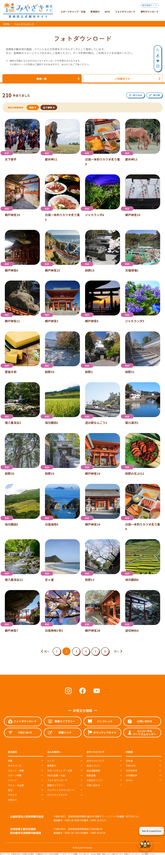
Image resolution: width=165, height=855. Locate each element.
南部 (32, 107)
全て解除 (49, 107)
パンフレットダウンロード (60, 790)
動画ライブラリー (56, 785)
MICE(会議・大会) (56, 775)
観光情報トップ (149, 5)
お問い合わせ (93, 785)
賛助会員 (91, 775)
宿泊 (10, 790)
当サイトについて (96, 760)
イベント (12, 780)
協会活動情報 (93, 770)
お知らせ (12, 799)
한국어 (129, 780)
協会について (93, 765)
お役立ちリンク (94, 780)
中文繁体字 (131, 775)
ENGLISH (130, 765)
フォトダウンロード (24, 23)
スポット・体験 (16, 770)
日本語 (129, 760)
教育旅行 (51, 765)
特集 (10, 760)
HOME (6, 23)
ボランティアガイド (57, 794)
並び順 (156, 95)
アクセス (12, 794)
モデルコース (14, 765)
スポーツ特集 (14, 775)
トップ (50, 760)
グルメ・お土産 (16, 785)
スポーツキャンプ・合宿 (59, 770)
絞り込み (137, 95)
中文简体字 (131, 770)
